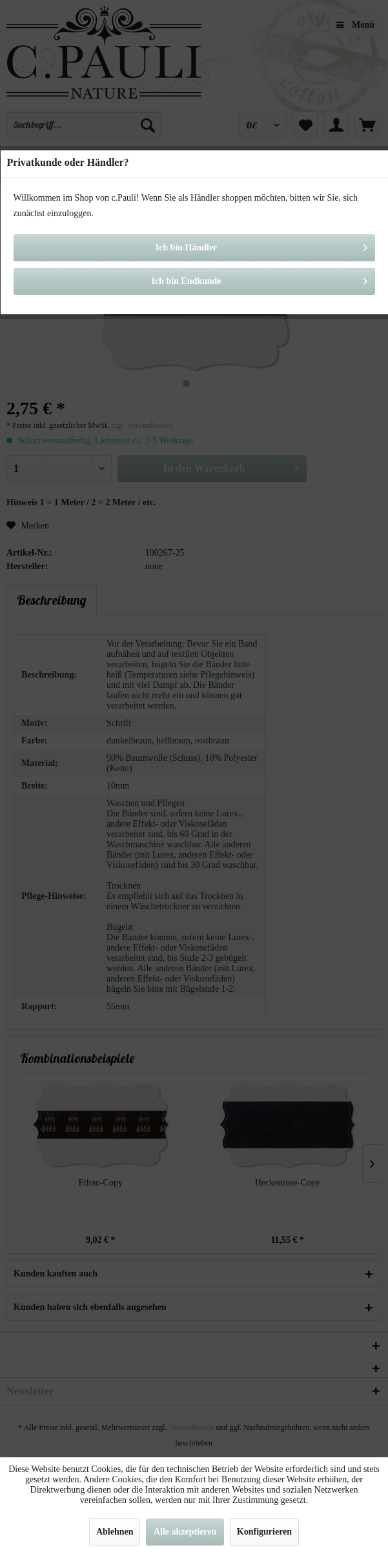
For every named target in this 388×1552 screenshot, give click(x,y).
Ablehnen (115, 1532)
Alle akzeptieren (185, 1532)
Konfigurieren (264, 1532)
